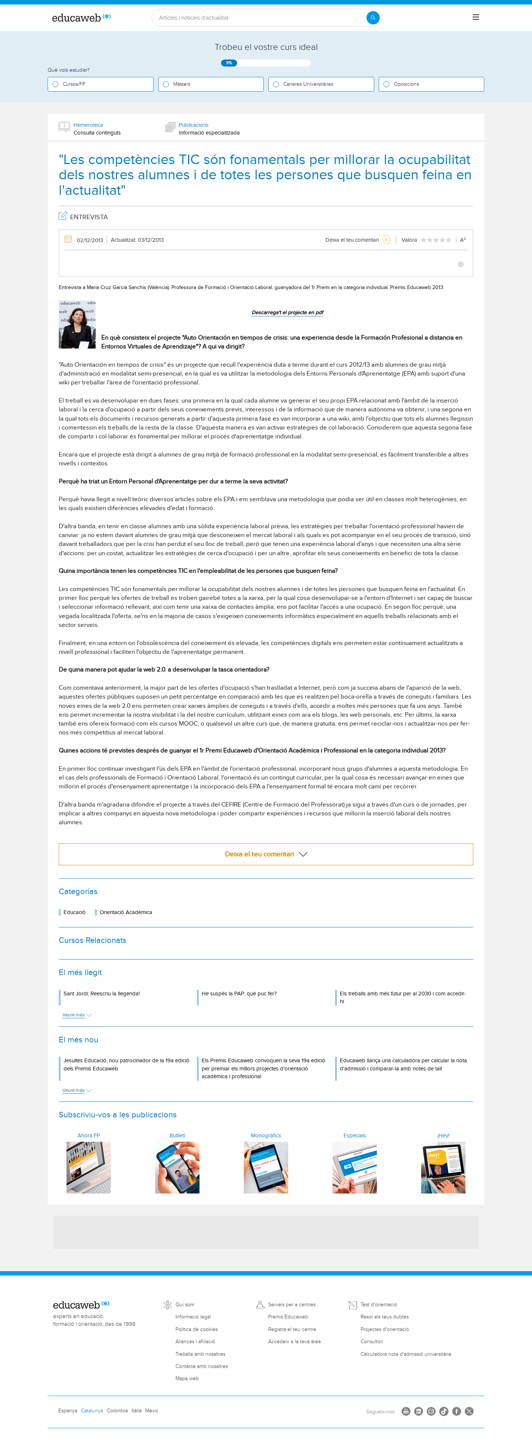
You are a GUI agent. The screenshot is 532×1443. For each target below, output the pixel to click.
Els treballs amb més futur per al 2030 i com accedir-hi (403, 998)
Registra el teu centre (292, 1329)
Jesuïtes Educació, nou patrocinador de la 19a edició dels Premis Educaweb (127, 1064)
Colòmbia (117, 1411)
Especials (355, 1136)
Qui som (184, 1305)
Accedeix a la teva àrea (294, 1342)
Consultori (372, 1342)
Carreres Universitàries (308, 84)
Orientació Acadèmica (126, 912)
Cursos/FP (74, 84)
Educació (75, 912)
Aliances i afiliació (195, 1342)
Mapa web (187, 1379)
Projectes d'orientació (385, 1329)
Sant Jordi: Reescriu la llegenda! (102, 994)
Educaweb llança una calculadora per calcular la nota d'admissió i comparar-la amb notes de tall (403, 1064)
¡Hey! (443, 1136)
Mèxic (151, 1411)
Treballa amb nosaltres (200, 1354)
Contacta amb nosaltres (201, 1366)
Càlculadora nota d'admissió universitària (406, 1354)
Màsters (181, 84)
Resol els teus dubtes (385, 1317)
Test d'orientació (379, 1305)
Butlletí (177, 1136)
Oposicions (406, 84)
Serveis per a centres (292, 1305)
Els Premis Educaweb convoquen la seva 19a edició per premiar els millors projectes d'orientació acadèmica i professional (263, 1068)
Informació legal (193, 1317)
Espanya (67, 1411)
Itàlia (136, 1411)
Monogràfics (266, 1136)
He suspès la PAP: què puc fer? (239, 994)
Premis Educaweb (288, 1317)
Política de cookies (196, 1329)
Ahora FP (89, 1136)
